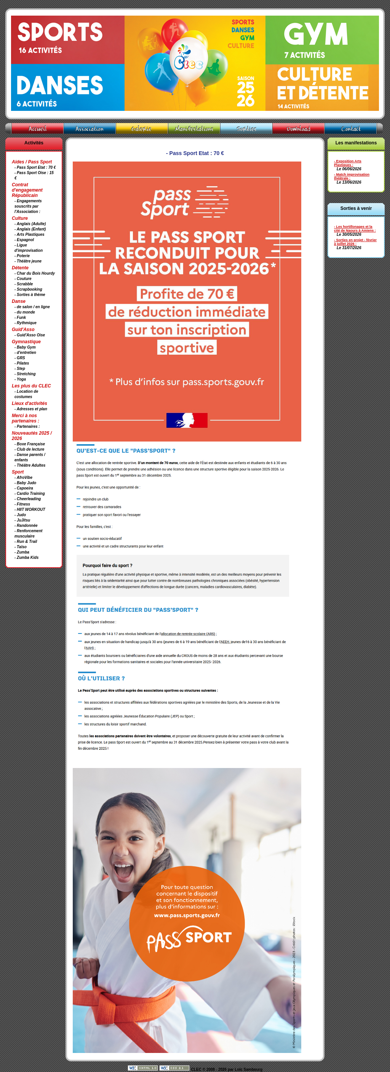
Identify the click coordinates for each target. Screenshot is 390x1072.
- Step (19, 368)
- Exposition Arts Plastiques (347, 163)
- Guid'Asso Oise (29, 335)
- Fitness (22, 504)
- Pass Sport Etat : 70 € (35, 167)
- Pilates (21, 363)
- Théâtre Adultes (29, 465)
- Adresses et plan (30, 409)
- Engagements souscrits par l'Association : (28, 206)
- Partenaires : (27, 426)
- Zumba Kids (26, 557)
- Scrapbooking (28, 289)
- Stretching (25, 374)
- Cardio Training (29, 493)
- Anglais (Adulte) (30, 224)
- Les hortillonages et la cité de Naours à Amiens (354, 228)
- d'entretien (25, 352)
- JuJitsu (22, 520)
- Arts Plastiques (29, 234)
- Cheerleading (27, 499)
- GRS (19, 358)
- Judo (20, 515)
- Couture (22, 279)
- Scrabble (23, 284)
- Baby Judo (25, 483)
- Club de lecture (29, 449)
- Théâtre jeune (28, 261)
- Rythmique (25, 323)
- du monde (24, 312)
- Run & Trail (25, 541)
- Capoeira (23, 488)
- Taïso (20, 547)
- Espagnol (24, 240)
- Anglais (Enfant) (30, 229)
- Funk (20, 317)
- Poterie (22, 256)
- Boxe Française (29, 444)
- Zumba (21, 552)
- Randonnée (26, 525)
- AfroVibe (23, 477)
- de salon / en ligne (32, 307)
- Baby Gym (25, 347)
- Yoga (20, 379)
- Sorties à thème (29, 295)
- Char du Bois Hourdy (34, 273)
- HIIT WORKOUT (29, 509)
